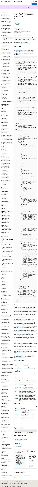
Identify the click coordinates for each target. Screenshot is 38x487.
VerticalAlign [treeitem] (4, 451)
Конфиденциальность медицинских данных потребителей (19, 484)
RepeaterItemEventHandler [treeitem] (6, 322)
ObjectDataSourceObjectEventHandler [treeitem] (7, 255)
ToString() (16, 422)
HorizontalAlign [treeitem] (4, 87)
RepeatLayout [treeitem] (4, 325)
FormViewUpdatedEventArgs (19, 50)
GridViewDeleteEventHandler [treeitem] (6, 60)
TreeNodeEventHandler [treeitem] (5, 428)
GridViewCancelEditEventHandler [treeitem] (7, 50)
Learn (15, 10)
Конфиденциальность (4, 484)
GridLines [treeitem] (3, 46)
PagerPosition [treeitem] (4, 275)
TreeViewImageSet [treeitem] (5, 437)
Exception (19, 326)
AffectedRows (34, 324)
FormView (19, 307)
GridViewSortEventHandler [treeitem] (6, 77)
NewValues (20, 340)
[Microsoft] (1, 1)
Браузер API (23, 10)
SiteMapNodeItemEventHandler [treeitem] (7, 350)
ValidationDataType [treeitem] (5, 445)
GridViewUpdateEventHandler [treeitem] (6, 83)
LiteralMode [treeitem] (4, 184)
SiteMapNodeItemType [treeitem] (5, 351)
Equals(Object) (17, 410)
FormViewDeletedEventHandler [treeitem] (6, 17)
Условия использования (4, 486)
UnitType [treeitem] (3, 441)
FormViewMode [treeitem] (4, 26)
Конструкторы (17, 24)
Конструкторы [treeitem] (5, 39)
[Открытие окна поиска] (34, 1)
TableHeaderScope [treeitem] (5, 396)
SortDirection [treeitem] (4, 354)
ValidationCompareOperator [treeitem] (6, 444)
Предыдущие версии (13, 483)
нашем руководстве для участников (19, 463)
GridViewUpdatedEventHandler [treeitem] (6, 80)
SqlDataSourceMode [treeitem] (5, 365)
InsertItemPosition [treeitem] (4, 118)
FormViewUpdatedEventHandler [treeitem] (7, 42)
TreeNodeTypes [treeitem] (4, 434)
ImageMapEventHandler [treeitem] (5, 116)
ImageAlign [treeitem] (3, 109)
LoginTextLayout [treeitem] (4, 195)
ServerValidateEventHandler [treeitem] (6, 340)
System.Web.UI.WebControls (25, 31)
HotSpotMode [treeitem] (4, 91)
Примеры (16, 21)
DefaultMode (24, 343)
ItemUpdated (29, 34)
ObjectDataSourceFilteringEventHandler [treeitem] (7, 248)
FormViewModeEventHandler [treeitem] (6, 29)
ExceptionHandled (17, 330)
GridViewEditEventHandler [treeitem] (6, 63)
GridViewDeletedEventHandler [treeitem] (6, 57)
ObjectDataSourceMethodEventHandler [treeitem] (7, 252)
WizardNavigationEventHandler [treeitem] (6, 461)
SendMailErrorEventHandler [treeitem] (6, 337)
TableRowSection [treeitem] (4, 403)
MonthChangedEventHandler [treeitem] (6, 229)
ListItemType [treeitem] (4, 153)
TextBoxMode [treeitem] (4, 418)
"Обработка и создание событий (20, 352)
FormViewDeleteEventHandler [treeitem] (6, 19)
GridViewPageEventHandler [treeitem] (6, 66)
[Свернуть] (12, 10)
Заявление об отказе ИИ (4, 483)
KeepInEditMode (17, 349)
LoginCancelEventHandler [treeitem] (6, 190)
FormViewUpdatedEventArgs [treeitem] (7, 38)
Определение (17, 20)
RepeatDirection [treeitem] (4, 312)
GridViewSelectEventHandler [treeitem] (6, 74)
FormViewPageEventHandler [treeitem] (6, 32)
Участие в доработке (24, 483)
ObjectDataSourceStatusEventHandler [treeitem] (7, 264)
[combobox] (6, 12)
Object (21, 42)
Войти (36, 1)
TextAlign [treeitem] (3, 414)
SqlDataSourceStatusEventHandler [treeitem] (7, 372)
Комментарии (17, 23)
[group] (25, 180)
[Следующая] (31, 1)
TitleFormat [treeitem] (3, 420)
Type (26, 417)
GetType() (16, 417)
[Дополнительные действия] (36, 11)
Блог (18, 483)
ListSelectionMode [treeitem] (5, 154)
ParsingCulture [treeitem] (4, 284)
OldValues (25, 334)
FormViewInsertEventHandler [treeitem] (6, 25)
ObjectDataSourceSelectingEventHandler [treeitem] (7, 260)
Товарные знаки (12, 486)
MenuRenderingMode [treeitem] (5, 218)
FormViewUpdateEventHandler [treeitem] (6, 45)
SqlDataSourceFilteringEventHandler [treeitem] (7, 364)
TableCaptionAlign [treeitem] (4, 386)
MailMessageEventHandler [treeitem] (6, 202)
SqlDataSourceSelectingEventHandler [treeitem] (7, 369)
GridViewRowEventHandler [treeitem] (6, 71)
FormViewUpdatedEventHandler (21, 439)
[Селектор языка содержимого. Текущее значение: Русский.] (3, 481)
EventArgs (25, 42)
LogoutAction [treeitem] (4, 198)
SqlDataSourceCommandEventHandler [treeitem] (7, 359)
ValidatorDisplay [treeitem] (4, 449)
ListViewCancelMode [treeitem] (5, 159)
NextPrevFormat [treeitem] (4, 233)
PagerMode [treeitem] (3, 274)
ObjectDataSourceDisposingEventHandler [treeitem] (7, 243)
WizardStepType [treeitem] (4, 468)
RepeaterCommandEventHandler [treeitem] (7, 316)
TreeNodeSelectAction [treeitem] (5, 430)
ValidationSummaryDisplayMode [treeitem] (7, 448)
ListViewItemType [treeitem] (4, 173)
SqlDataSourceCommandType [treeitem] (6, 361)
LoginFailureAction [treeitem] (5, 191)
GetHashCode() (17, 414)
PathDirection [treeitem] (4, 287)
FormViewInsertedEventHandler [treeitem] (7, 22)
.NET (18, 10)
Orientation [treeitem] (3, 267)
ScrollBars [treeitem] (3, 332)
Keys (20, 333)
